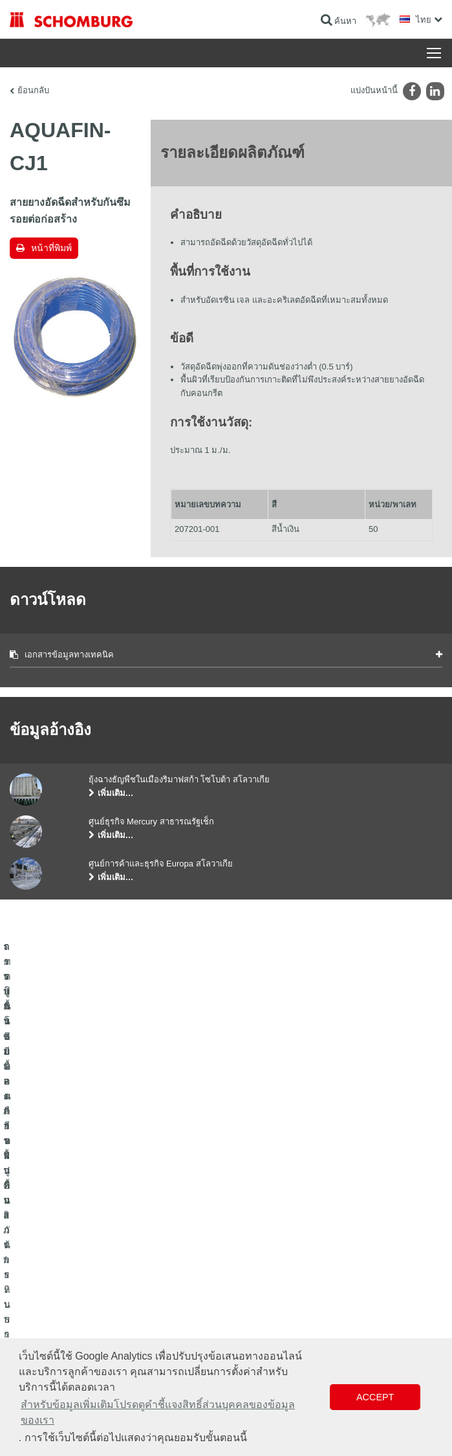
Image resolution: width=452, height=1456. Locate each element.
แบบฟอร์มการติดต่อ (270, 1262)
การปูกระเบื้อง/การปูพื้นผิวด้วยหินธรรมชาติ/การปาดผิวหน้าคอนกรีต (108, 1253)
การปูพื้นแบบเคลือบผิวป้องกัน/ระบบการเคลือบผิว (91, 1281)
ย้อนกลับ (33, 90)
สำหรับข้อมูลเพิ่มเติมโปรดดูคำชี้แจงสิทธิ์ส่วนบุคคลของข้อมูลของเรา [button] (158, 1412)
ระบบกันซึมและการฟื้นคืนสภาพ (62, 1223)
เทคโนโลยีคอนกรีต (41, 1301)
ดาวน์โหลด (255, 1243)
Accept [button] (375, 1397)
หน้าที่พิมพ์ (51, 248)
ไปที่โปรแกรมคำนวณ (272, 1223)
